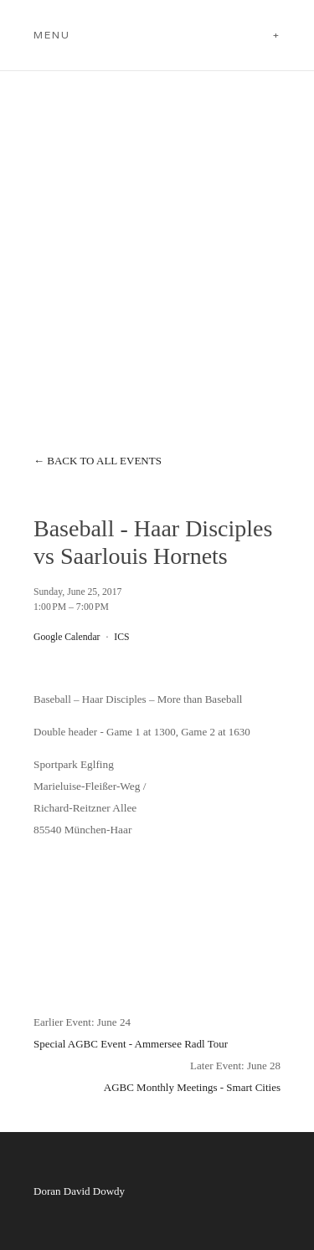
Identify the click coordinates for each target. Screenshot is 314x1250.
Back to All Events (104, 460)
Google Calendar (66, 637)
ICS (121, 637)
